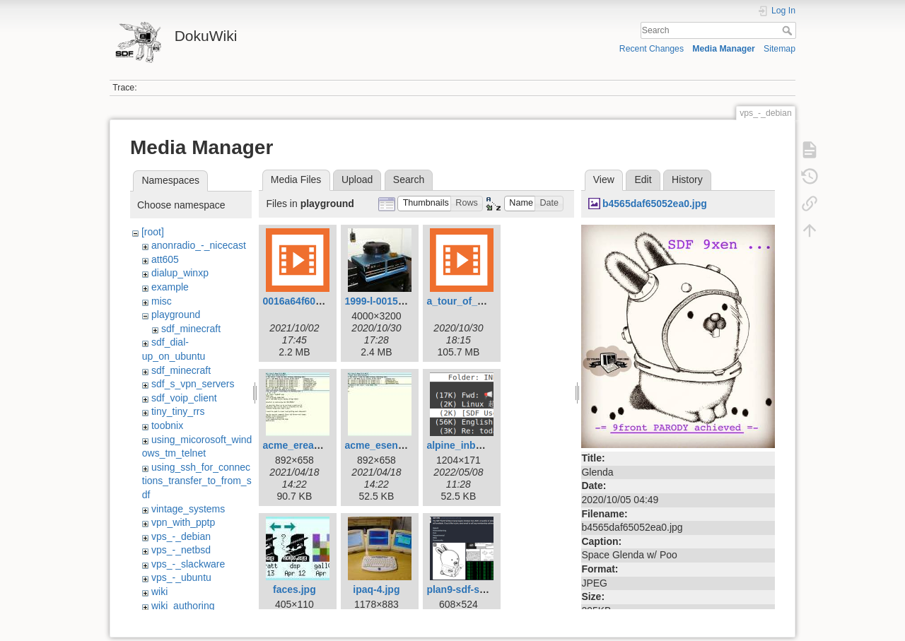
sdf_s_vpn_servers (193, 383)
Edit (642, 179)
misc (161, 301)
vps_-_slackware (188, 564)
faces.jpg (294, 589)
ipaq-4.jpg (376, 589)
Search (788, 30)
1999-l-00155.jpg (382, 301)
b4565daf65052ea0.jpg (654, 203)
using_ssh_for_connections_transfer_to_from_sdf (197, 480)
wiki (159, 591)
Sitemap (779, 49)
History (687, 179)
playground (175, 314)
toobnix (167, 425)
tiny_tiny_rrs (177, 411)
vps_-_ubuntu (181, 577)
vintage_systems (188, 508)
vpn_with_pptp (183, 522)
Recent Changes (651, 49)
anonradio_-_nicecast (198, 245)
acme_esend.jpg (382, 445)
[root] (152, 231)
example (170, 287)
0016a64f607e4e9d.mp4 (317, 301)
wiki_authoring (183, 605)
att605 (165, 259)
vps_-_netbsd (181, 549)
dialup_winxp (180, 272)
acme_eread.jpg (299, 445)
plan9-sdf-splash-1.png (480, 589)
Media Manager (723, 49)
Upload (357, 179)
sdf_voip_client (184, 398)
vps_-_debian (181, 536)
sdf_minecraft (191, 328)
